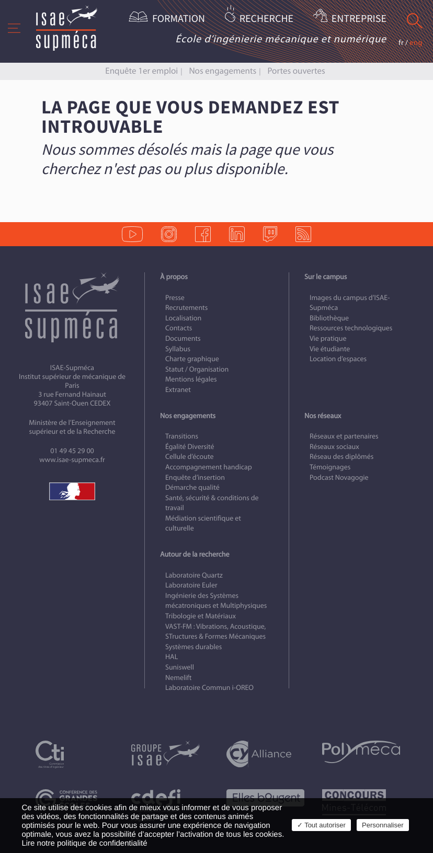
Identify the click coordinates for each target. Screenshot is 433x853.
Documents (183, 338)
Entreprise (359, 19)
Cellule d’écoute (189, 456)
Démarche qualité (192, 487)
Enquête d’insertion (195, 477)
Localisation (183, 318)
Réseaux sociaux (334, 446)
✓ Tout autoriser (321, 825)
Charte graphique (192, 358)
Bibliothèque (329, 318)
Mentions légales (191, 379)
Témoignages (330, 467)
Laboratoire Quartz (194, 575)
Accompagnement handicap (208, 467)
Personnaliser (383, 825)
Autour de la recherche (194, 554)
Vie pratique (328, 338)
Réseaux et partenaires (344, 436)
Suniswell (179, 667)
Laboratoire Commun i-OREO (209, 687)
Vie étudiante (330, 348)
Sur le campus (325, 276)
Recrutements (186, 307)
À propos (174, 276)
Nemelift (178, 677)
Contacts (178, 328)
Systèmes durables (193, 646)
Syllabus (177, 348)
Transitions (181, 436)
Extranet (178, 389)
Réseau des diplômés (341, 456)
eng (416, 42)
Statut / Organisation (197, 369)
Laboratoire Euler (191, 585)
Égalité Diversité (189, 446)
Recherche (266, 19)
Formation (178, 19)
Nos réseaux (322, 415)
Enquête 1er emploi (141, 70)
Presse (175, 297)
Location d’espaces (338, 358)
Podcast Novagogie (339, 477)
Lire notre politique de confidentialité (84, 843)
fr (401, 42)
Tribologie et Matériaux (200, 616)
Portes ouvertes (296, 70)
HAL (171, 656)
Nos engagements (222, 70)
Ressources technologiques (351, 328)
